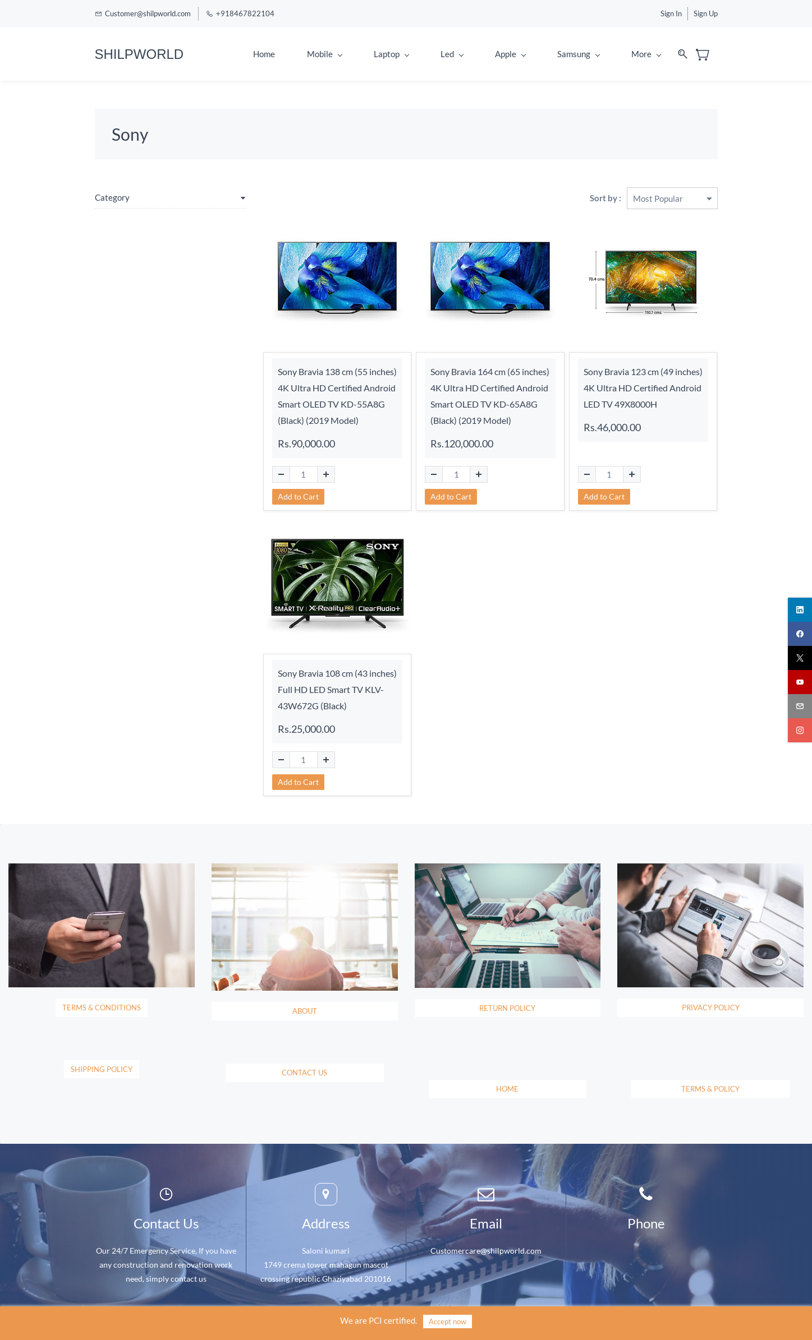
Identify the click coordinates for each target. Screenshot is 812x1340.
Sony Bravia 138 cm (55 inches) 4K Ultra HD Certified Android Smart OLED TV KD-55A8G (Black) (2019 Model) (337, 395)
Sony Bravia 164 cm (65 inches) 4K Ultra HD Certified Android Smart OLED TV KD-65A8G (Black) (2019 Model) (489, 395)
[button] (101, 1013)
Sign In (671, 13)
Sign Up (706, 13)
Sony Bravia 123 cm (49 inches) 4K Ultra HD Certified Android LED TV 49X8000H (643, 387)
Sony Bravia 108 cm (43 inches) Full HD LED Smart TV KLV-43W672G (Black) (337, 689)
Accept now (447, 1321)
